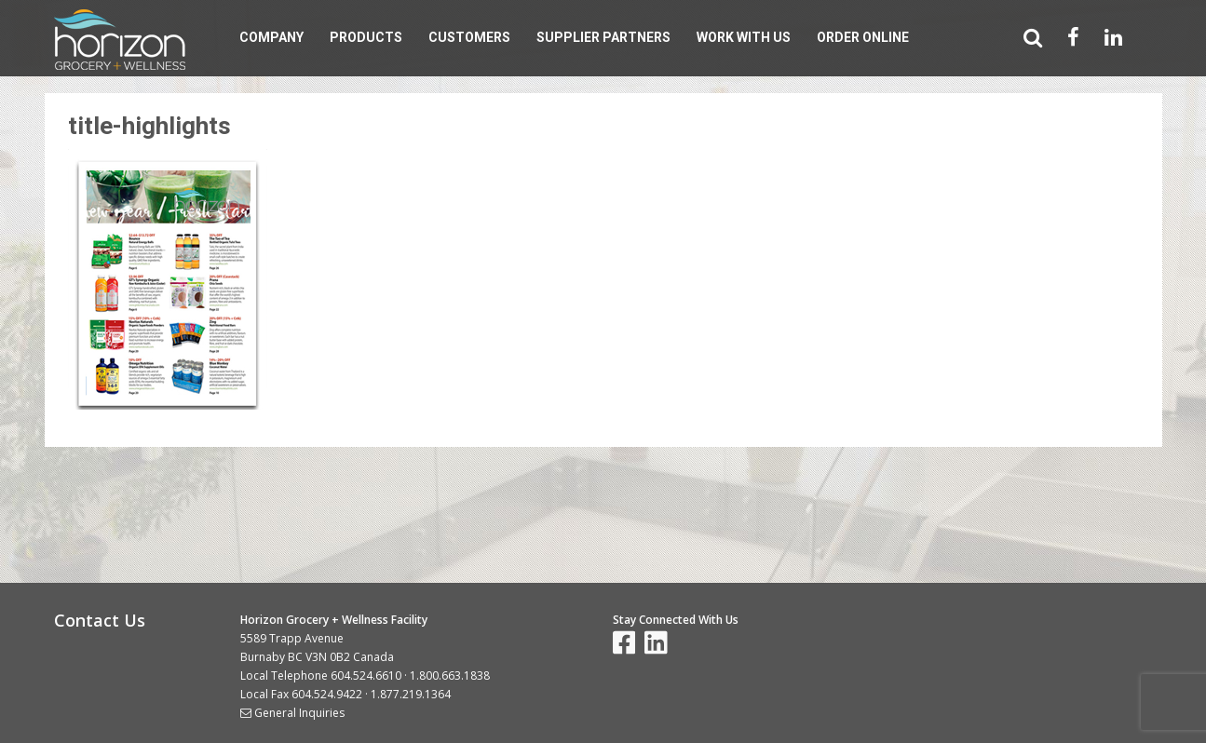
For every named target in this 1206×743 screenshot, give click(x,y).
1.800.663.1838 (450, 675)
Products (366, 37)
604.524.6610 (366, 675)
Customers (469, 37)
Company (271, 37)
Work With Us (744, 37)
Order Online (863, 37)
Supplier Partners (603, 37)
